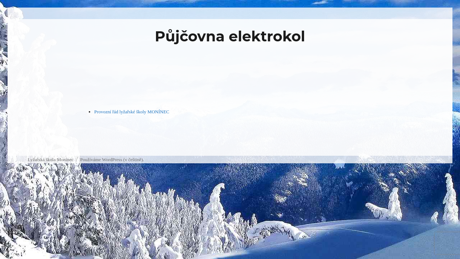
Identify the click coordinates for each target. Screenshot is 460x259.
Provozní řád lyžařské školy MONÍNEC (131, 111)
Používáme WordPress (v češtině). (112, 159)
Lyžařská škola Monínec (50, 159)
